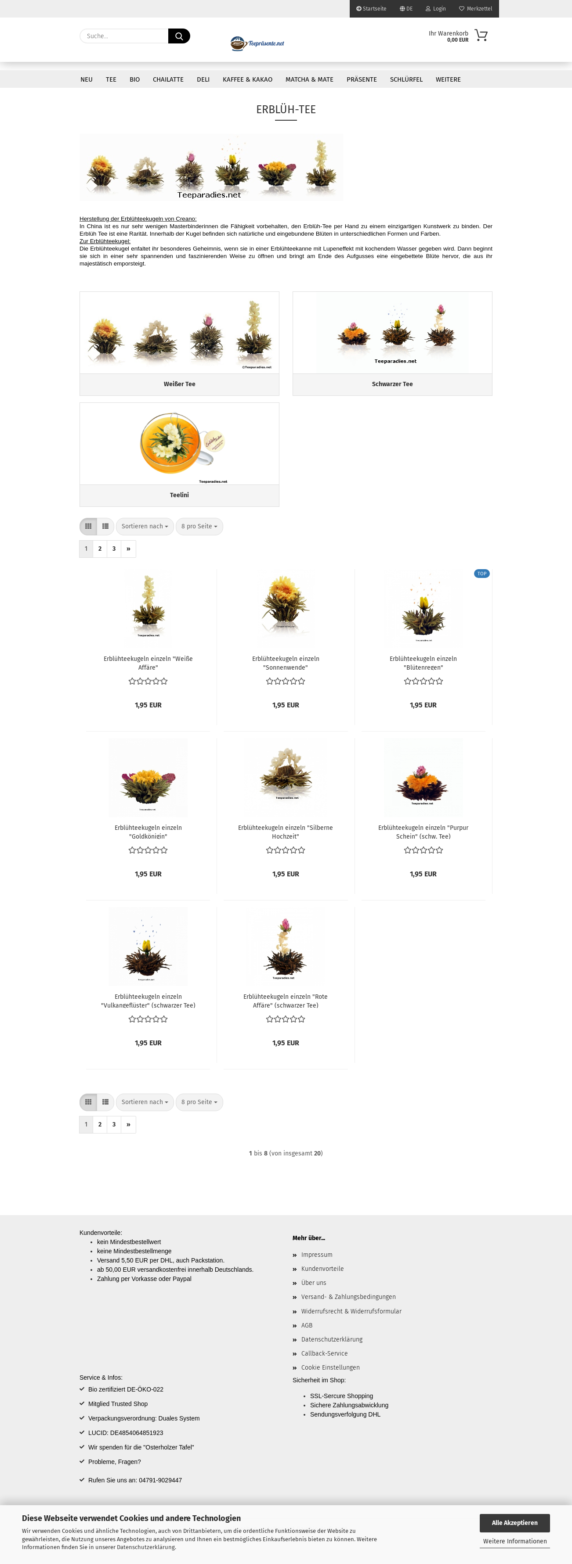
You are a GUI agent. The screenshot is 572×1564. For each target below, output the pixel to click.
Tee (111, 79)
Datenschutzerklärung (146, 1547)
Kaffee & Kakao (247, 79)
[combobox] (145, 537)
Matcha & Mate (309, 79)
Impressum (317, 1265)
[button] (88, 537)
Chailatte (168, 79)
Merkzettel (475, 9)
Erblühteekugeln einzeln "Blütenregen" (423, 673)
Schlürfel (406, 79)
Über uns (313, 1293)
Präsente (362, 79)
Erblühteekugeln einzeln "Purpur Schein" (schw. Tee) (423, 842)
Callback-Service (324, 1364)
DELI (203, 79)
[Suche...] (179, 36)
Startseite (371, 9)
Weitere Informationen (515, 1541)
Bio (135, 79)
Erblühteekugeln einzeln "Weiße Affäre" (148, 673)
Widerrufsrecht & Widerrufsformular (351, 1321)
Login (436, 9)
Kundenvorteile (322, 1279)
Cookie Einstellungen (330, 1378)
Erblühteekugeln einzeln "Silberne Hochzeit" (285, 842)
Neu (86, 79)
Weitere (448, 79)
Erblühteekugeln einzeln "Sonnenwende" (285, 673)
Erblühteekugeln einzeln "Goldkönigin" (148, 842)
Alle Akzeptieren (515, 1523)
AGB (306, 1335)
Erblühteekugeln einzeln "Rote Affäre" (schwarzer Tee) (285, 1011)
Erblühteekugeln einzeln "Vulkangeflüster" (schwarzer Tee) (148, 1011)
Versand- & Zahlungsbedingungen (348, 1307)
